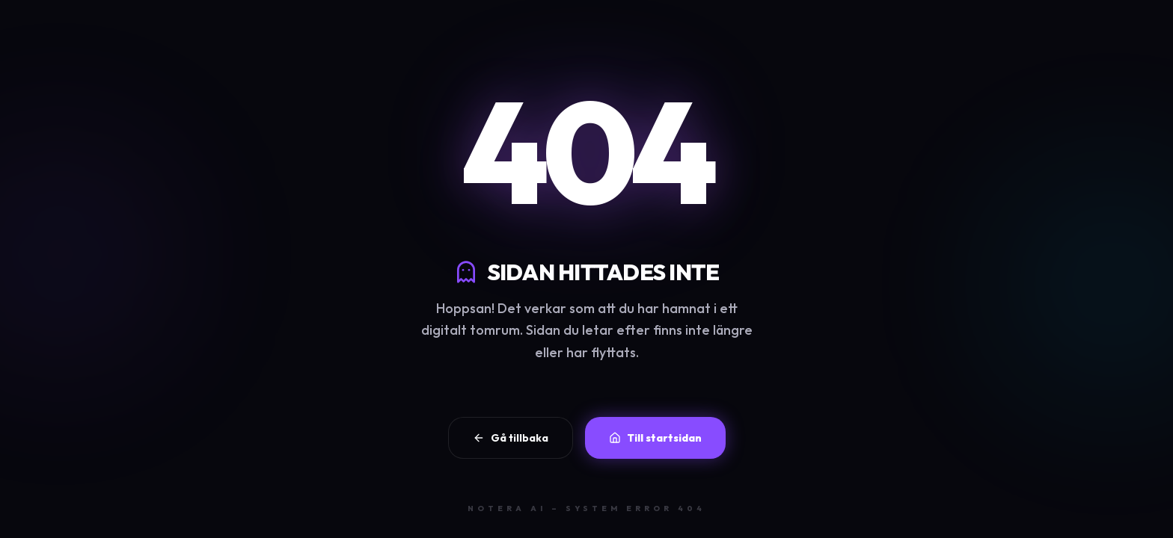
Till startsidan (655, 438)
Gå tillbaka (510, 438)
